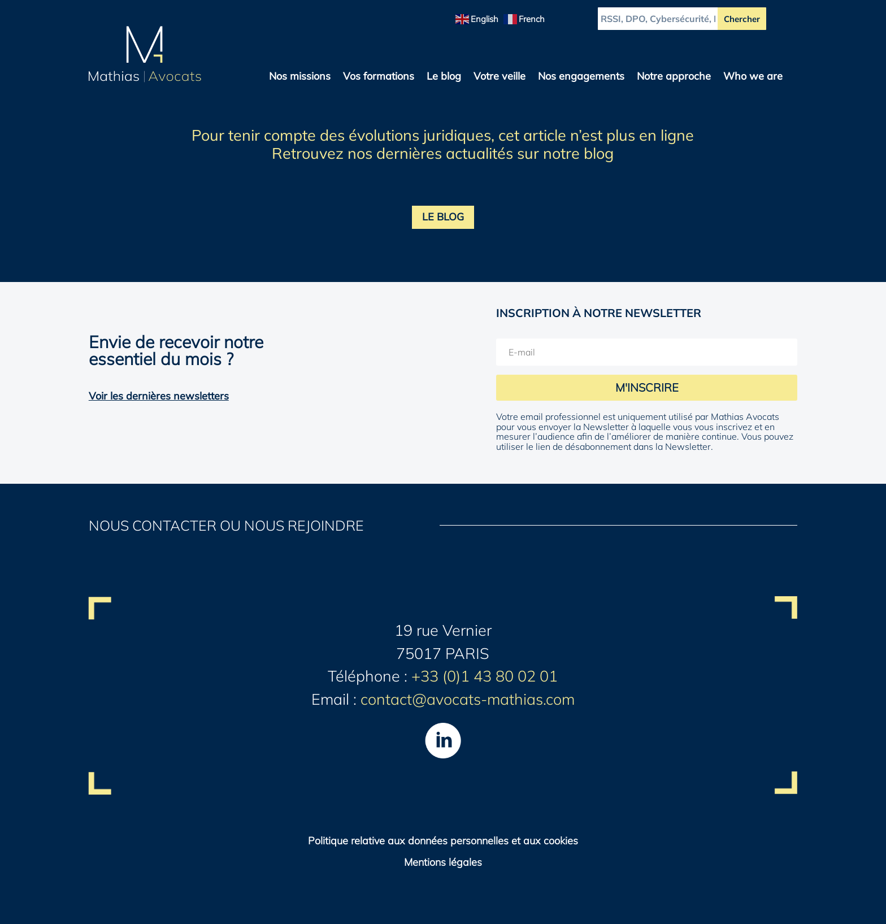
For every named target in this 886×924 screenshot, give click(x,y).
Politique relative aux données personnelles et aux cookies (443, 840)
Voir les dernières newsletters (159, 395)
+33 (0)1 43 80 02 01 (484, 676)
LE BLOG (443, 216)
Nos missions (300, 77)
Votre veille (499, 77)
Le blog (444, 77)
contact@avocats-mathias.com (468, 699)
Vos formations (378, 77)
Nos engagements (581, 77)
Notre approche (674, 77)
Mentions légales (443, 862)
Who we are (753, 77)
